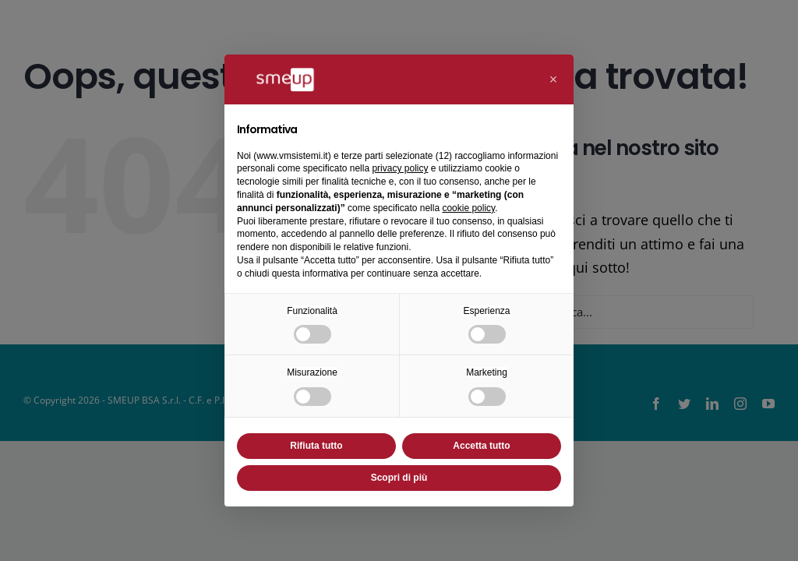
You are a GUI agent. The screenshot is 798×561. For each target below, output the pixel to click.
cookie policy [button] (468, 208)
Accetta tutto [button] (481, 445)
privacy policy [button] (400, 168)
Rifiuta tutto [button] (316, 445)
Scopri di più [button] (399, 477)
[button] (553, 79)
